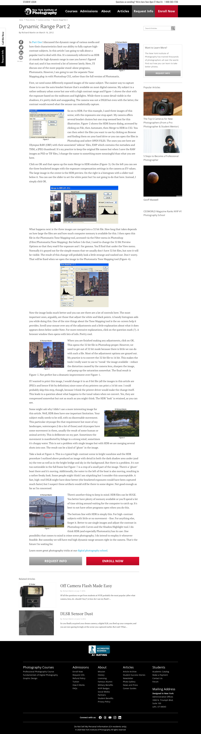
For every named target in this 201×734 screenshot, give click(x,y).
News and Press (130, 685)
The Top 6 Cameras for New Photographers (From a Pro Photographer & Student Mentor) (161, 122)
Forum (155, 681)
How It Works (79, 685)
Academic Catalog (160, 671)
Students (158, 667)
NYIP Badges (104, 688)
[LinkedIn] (119, 717)
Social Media (104, 692)
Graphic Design (30, 678)
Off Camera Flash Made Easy (86, 585)
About (106, 11)
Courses (71, 11)
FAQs (75, 688)
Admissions (88, 11)
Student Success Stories (134, 675)
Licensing (102, 678)
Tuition (76, 681)
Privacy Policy (104, 701)
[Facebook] (100, 717)
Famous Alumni (105, 681)
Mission (101, 671)
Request (143, 11)
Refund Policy (79, 678)
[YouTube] (110, 717)
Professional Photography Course (38, 671)
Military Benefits (105, 685)
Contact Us (157, 678)
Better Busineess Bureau (100, 651)
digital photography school (92, 550)
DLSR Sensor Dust (76, 613)
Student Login (29, 1)
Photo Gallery (129, 681)
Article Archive (130, 671)
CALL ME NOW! (3, 37)
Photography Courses (38, 667)
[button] (21, 42)
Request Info (3, 56)
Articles (123, 11)
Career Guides (129, 688)
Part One (37, 42)
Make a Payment (160, 675)
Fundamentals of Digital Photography (40, 675)
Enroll (166, 11)
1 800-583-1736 (171, 1)
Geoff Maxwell (150, 199)
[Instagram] (114, 717)
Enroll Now (112, 561)
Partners (102, 695)
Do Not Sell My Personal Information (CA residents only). (100, 726)
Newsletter (128, 678)
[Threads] (105, 717)
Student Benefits (105, 698)
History (101, 675)
